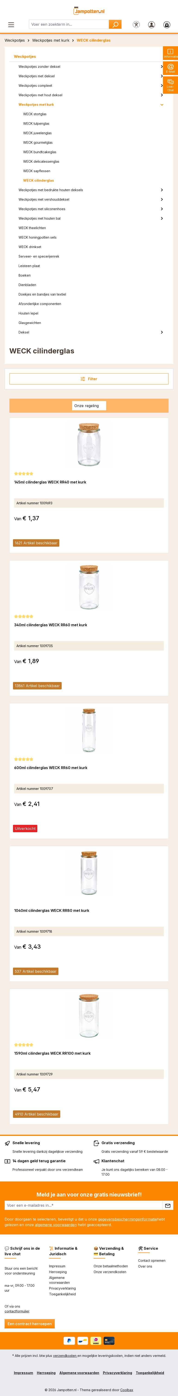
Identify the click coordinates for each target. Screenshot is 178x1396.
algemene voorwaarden (56, 1224)
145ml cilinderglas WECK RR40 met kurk (50, 482)
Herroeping (58, 1272)
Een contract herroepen (30, 1323)
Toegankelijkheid (62, 1294)
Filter (89, 379)
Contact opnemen (151, 1260)
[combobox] (69, 24)
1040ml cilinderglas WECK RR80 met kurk (51, 910)
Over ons (145, 1266)
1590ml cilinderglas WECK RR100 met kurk (52, 1053)
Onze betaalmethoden (111, 1266)
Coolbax (126, 1390)
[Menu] (11, 24)
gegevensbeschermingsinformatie (127, 1219)
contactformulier (17, 1311)
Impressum (57, 1266)
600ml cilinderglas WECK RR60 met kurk (50, 767)
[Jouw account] (151, 24)
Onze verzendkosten (110, 1272)
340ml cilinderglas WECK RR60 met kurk (50, 625)
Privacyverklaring (62, 1288)
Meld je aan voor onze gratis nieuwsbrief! (89, 1194)
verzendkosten (65, 1356)
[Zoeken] (115, 24)
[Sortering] (89, 405)
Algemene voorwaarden (79, 1373)
